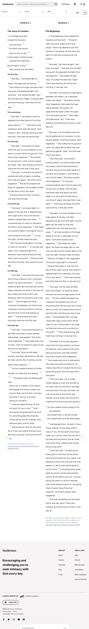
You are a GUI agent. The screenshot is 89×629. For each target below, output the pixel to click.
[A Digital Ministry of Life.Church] (44, 595)
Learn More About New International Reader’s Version (62, 525)
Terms (15, 611)
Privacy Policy (6, 611)
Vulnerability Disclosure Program (13, 614)
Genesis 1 (11, 11)
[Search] (34, 4)
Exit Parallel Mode (84, 12)
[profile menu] (83, 4)
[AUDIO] (71, 12)
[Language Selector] (75, 4)
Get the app (65, 4)
